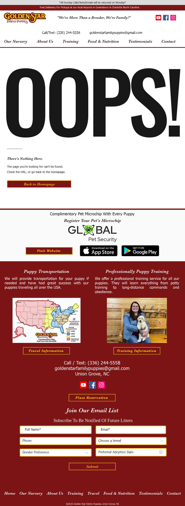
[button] (39, 184)
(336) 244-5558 (68, 33)
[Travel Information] (46, 350)
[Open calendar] (160, 452)
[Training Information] (137, 350)
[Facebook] (166, 17)
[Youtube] (158, 17)
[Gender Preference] (56, 453)
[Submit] (92, 466)
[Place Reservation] (92, 397)
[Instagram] (173, 17)
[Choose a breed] (131, 441)
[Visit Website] (49, 250)
